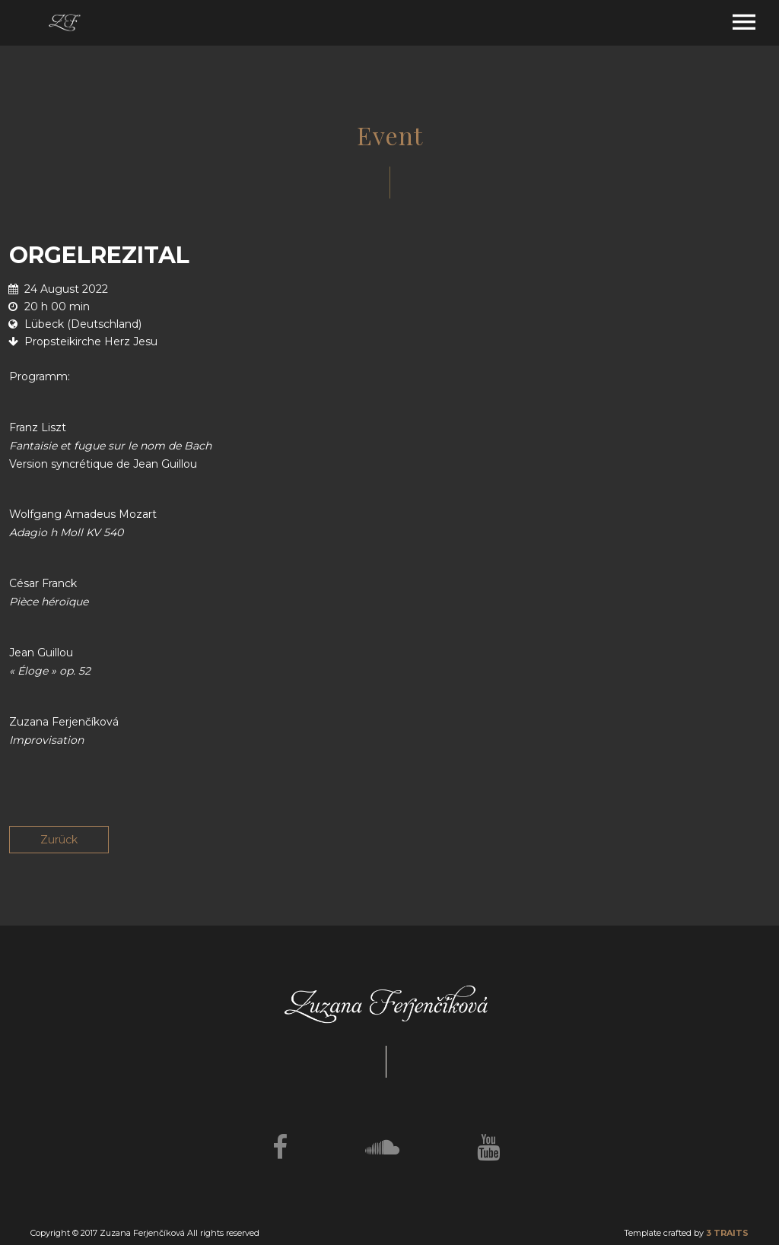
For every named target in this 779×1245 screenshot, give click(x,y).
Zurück (59, 839)
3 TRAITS (727, 1233)
